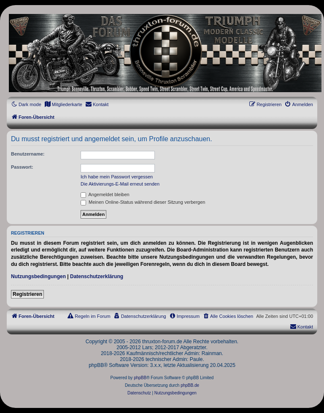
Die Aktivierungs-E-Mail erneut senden (120, 183)
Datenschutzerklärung (96, 276)
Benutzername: (27, 153)
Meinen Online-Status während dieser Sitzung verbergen (143, 202)
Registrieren (27, 294)
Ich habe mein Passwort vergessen (117, 176)
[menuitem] (63, 104)
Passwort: (22, 167)
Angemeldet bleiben (105, 194)
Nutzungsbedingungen (38, 276)
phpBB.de (190, 385)
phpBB (140, 377)
